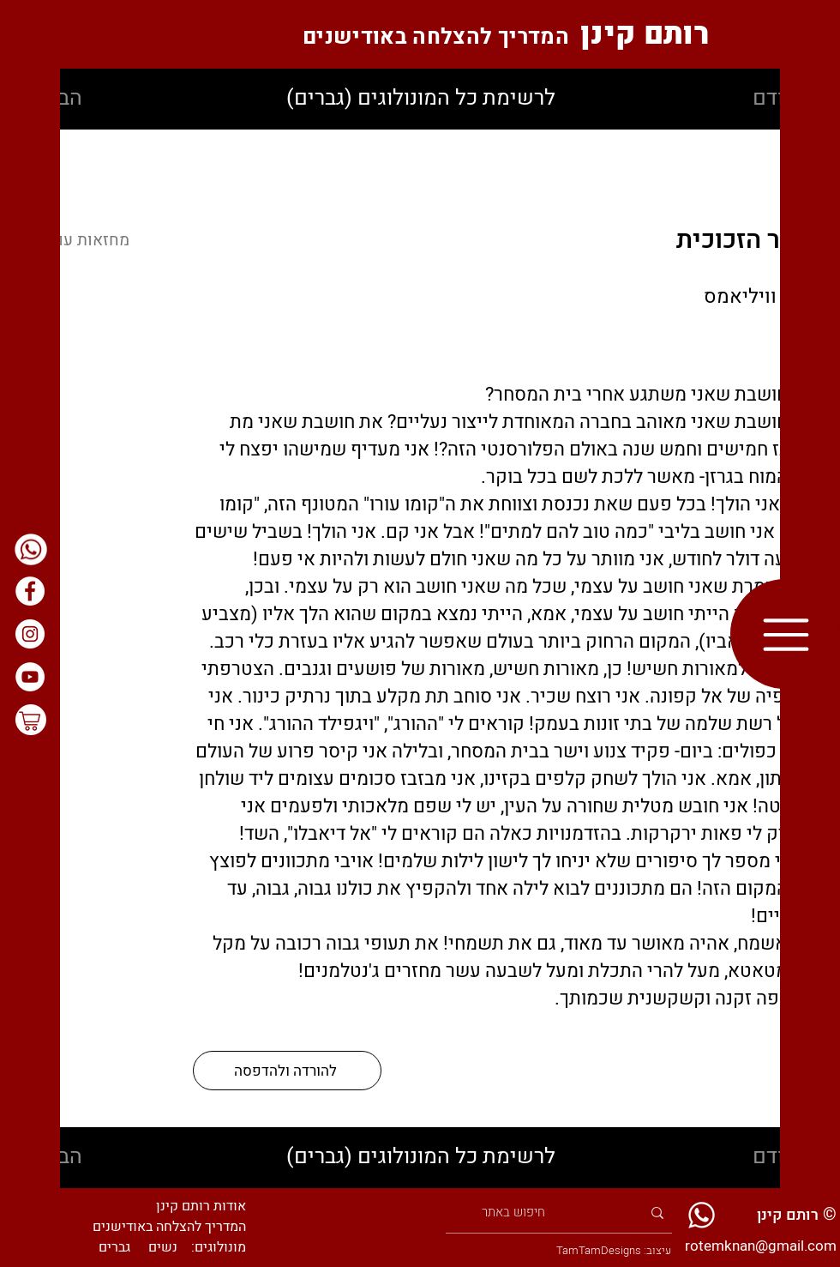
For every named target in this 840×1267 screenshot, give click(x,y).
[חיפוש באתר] (562, 1212)
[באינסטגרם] (30, 634)
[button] (785, 634)
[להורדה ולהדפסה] (287, 1070)
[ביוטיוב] (30, 676)
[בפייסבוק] (30, 591)
